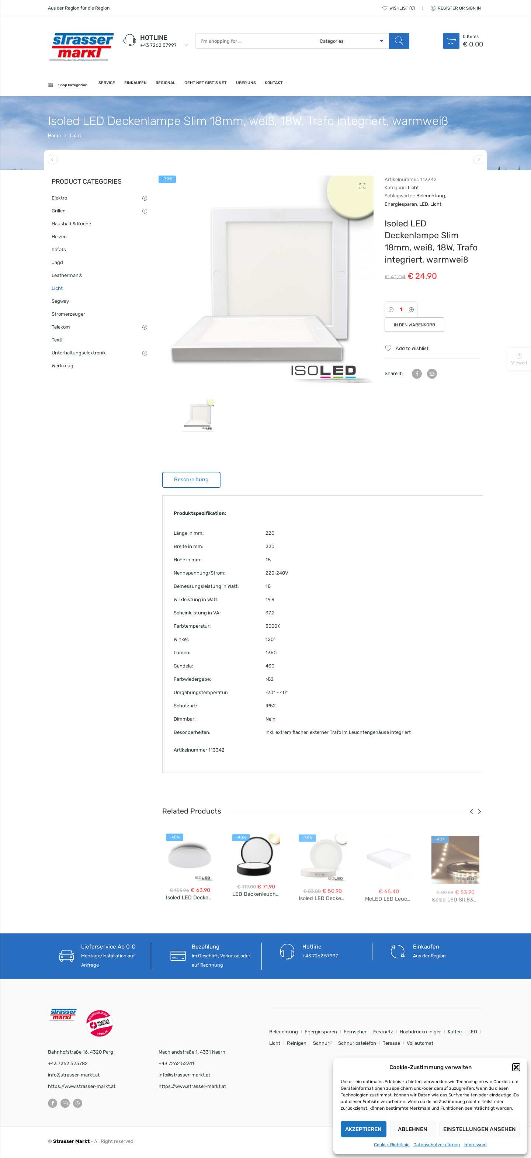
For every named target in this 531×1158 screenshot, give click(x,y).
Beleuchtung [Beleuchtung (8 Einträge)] (283, 1034)
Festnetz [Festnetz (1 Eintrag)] (383, 1034)
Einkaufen (163, 86)
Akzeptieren (363, 1129)
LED (423, 206)
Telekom (61, 329)
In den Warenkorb (414, 327)
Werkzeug (62, 368)
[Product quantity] (401, 311)
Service (124, 86)
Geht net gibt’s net (258, 86)
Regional (204, 86)
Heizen (59, 239)
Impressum (475, 1144)
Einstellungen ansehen (479, 1129)
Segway (60, 303)
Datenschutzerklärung (436, 1144)
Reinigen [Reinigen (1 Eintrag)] (296, 1045)
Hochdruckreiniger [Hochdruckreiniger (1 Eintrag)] (420, 1034)
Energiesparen (401, 206)
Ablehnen (412, 1129)
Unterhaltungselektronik (79, 355)
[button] (516, 1067)
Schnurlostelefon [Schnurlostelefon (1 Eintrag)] (357, 1045)
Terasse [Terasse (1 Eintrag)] (391, 1045)
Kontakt (350, 86)
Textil (57, 342)
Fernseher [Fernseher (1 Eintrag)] (355, 1034)
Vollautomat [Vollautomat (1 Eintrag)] (420, 1045)
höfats (59, 251)
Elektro (59, 200)
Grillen (59, 213)
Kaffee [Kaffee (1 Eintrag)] (455, 1034)
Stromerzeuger (68, 316)
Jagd (57, 264)
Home (54, 138)
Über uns (312, 86)
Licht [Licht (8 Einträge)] (274, 1045)
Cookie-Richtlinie (392, 1144)
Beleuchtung (430, 198)
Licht (75, 138)
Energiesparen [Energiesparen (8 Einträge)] (321, 1034)
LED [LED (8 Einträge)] (472, 1034)
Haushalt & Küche (71, 226)
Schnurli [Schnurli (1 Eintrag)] (322, 1045)
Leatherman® (67, 277)
